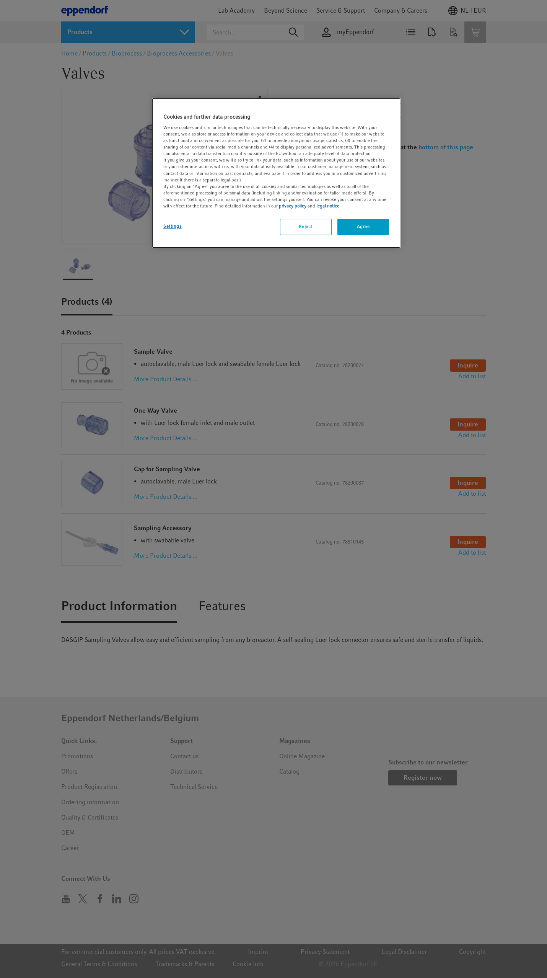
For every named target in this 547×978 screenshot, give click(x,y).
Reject (305, 226)
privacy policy (292, 206)
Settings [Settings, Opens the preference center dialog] (172, 226)
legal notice (327, 206)
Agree (363, 226)
